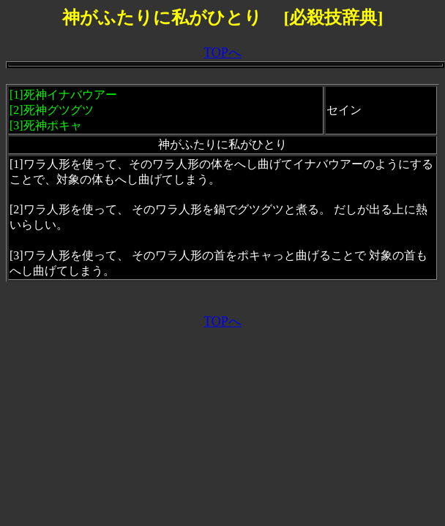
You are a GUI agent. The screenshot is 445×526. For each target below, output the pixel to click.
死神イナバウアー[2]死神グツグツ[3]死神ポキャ (63, 110)
